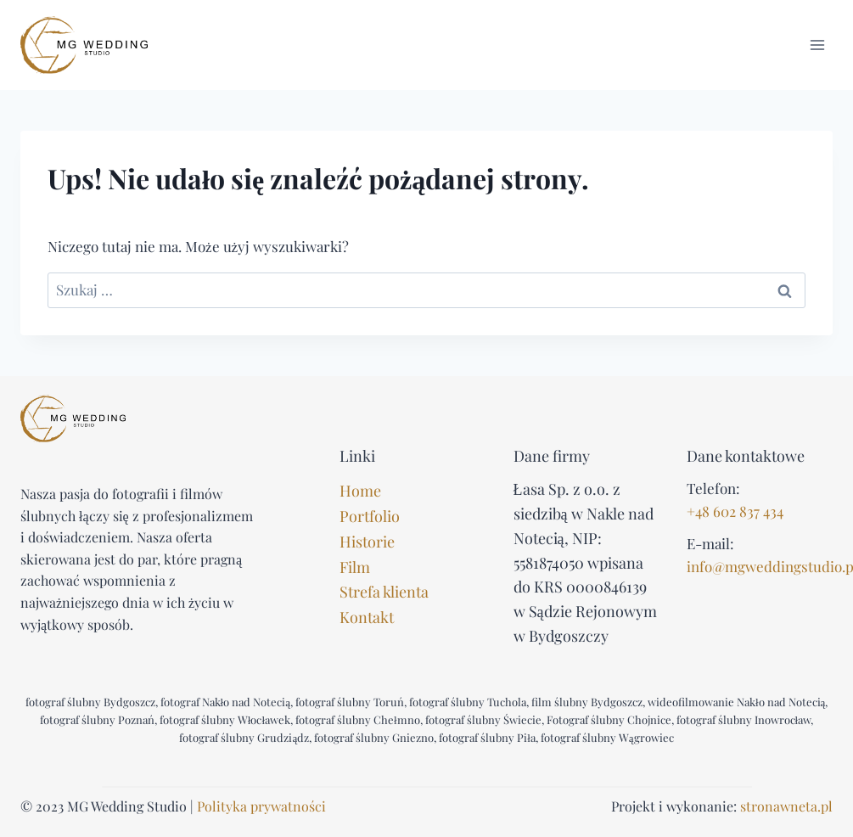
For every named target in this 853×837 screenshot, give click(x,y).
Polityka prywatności (261, 806)
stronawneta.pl (786, 806)
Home (360, 490)
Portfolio (370, 516)
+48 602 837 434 (735, 511)
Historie (367, 541)
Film (355, 567)
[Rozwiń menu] (817, 44)
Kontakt (367, 617)
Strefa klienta (384, 591)
